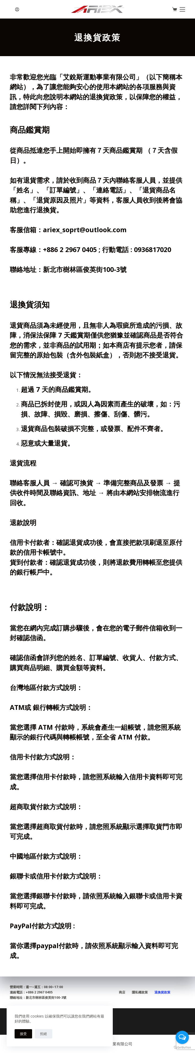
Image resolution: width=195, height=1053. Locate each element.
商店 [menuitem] (122, 992)
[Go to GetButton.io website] (182, 1047)
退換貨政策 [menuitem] (162, 992)
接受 (23, 1033)
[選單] (182, 9)
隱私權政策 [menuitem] (140, 992)
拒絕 (43, 1033)
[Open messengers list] (182, 1037)
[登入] (17, 9)
